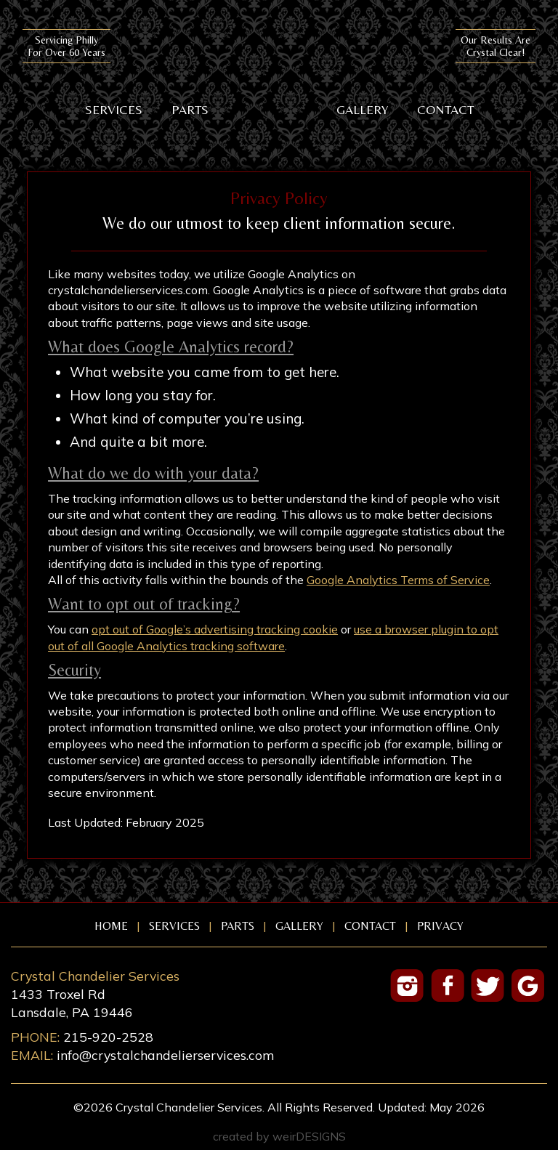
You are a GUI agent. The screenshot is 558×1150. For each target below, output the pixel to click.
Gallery (362, 109)
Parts (190, 109)
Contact (445, 109)
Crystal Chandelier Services (279, 64)
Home (111, 926)
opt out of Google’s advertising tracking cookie (215, 629)
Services (113, 109)
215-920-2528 (108, 1037)
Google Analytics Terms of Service (398, 579)
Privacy (440, 926)
